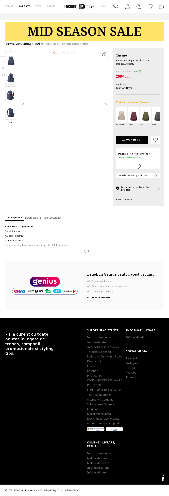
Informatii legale (140, 330)
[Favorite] (150, 6)
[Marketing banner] (84, 30)
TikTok (130, 368)
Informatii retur (97, 342)
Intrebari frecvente (99, 337)
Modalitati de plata (99, 414)
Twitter (3, 74)
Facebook (132, 358)
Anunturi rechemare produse (105, 423)
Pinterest (132, 377)
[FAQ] (139, 6)
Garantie (92, 371)
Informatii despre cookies (103, 347)
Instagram (132, 363)
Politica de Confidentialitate (104, 356)
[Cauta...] (109, 6)
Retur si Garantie (52, 217)
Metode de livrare (98, 463)
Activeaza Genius (98, 297)
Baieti (51, 6)
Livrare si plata (33, 217)
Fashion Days (124, 87)
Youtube (131, 372)
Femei (9, 6)
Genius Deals (131, 16)
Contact (92, 366)
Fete (38, 6)
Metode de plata (97, 458)
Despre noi (94, 361)
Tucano (121, 55)
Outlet (117, 16)
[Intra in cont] (127, 6)
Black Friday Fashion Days (103, 418)
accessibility (163, 478)
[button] (86, 251)
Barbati (24, 6)
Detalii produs (14, 217)
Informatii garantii (98, 467)
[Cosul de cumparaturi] (161, 6)
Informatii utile (135, 337)
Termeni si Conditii (99, 352)
